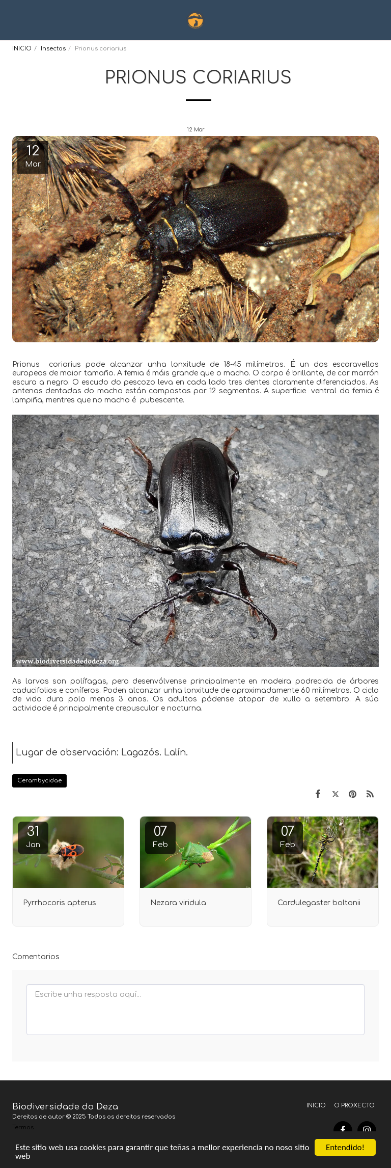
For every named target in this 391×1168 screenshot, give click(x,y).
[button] (11, 19)
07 (160, 836)
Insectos (53, 48)
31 (33, 836)
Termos (23, 1127)
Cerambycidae (39, 780)
